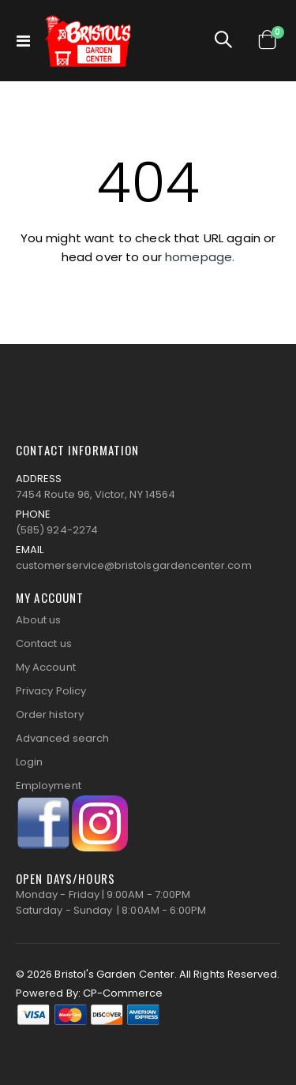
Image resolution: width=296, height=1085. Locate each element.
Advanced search (62, 738)
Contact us (44, 643)
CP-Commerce (123, 993)
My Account (46, 667)
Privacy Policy (51, 690)
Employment (48, 785)
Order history (50, 714)
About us (39, 619)
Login (29, 761)
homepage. (199, 257)
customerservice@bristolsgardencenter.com (134, 565)
